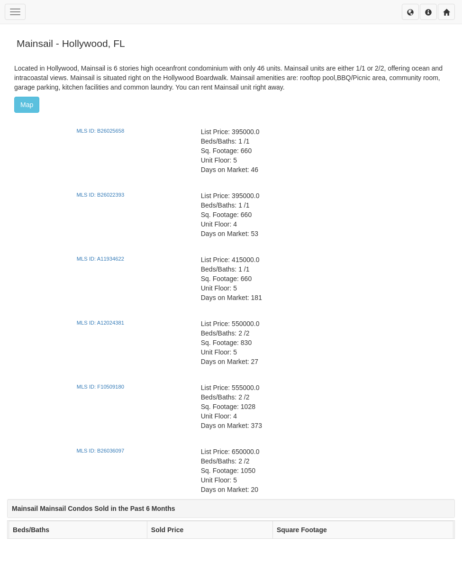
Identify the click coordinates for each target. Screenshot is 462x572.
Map (26, 105)
